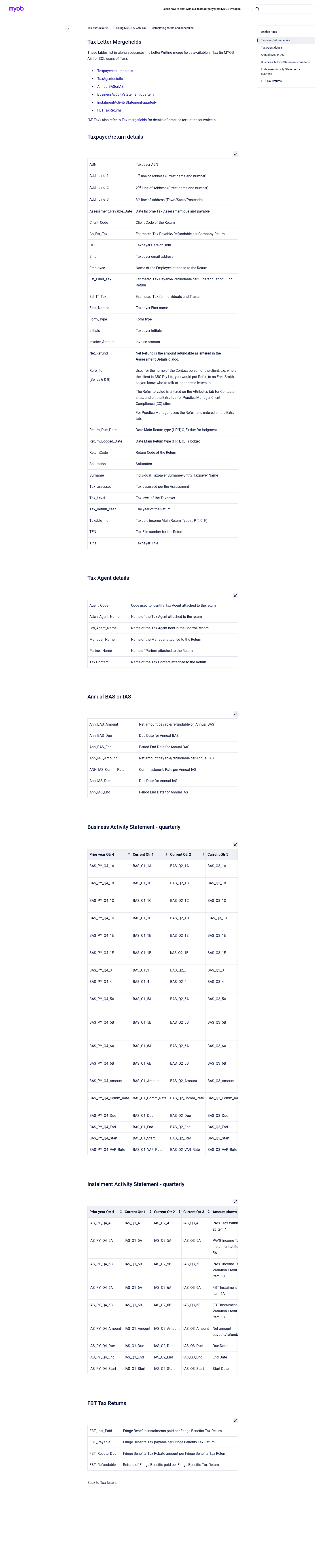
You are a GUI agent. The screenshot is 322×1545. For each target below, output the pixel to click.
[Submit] (257, 9)
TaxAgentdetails (110, 79)
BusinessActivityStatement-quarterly (125, 94)
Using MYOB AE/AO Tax (131, 28)
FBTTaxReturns (109, 110)
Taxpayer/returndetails (115, 71)
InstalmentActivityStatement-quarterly (127, 102)
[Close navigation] (68, 28)
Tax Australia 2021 (99, 28)
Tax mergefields (134, 120)
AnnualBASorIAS (110, 86)
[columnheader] (109, 854)
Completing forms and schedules (173, 28)
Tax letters (108, 1483)
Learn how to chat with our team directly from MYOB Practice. (202, 9)
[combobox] (283, 9)
